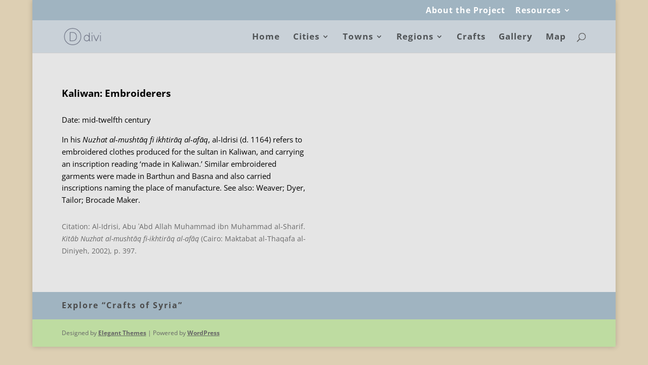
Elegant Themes (122, 332)
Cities (306, 37)
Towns (358, 37)
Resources (538, 11)
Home (266, 37)
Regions (414, 37)
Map (556, 37)
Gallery (516, 37)
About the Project (465, 11)
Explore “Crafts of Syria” (122, 305)
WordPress (203, 332)
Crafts (471, 37)
